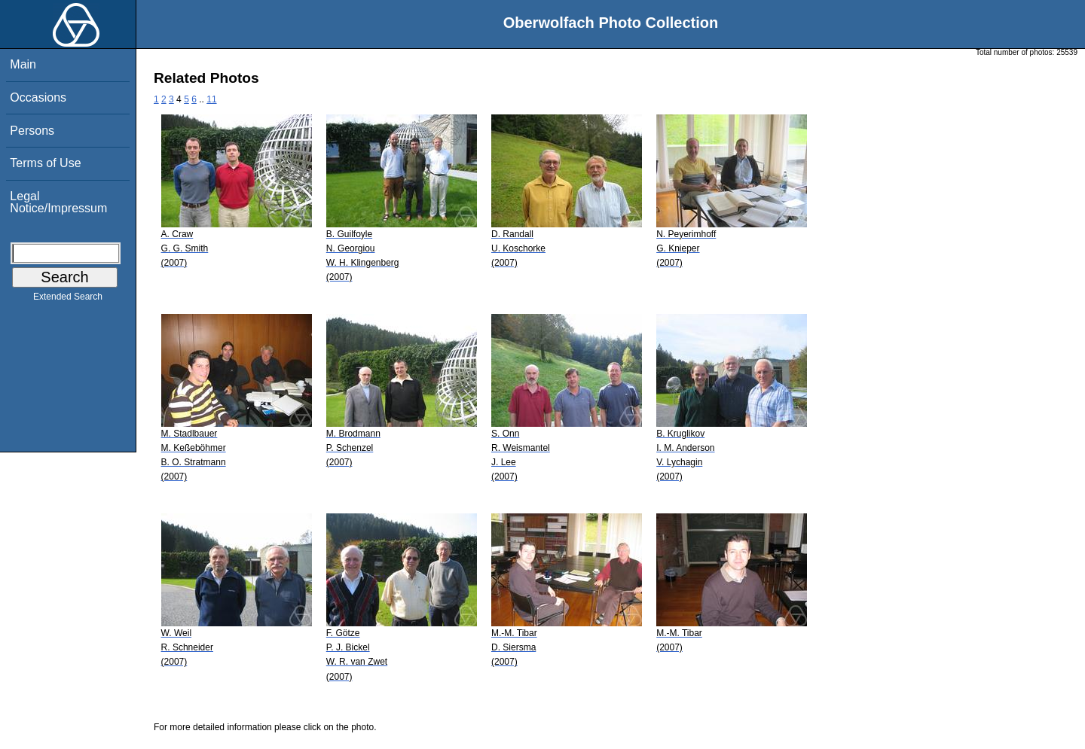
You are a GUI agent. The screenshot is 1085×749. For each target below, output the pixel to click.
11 (211, 99)
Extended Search (67, 299)
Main (23, 64)
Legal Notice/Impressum (58, 202)
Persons (32, 130)
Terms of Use (45, 163)
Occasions (38, 97)
